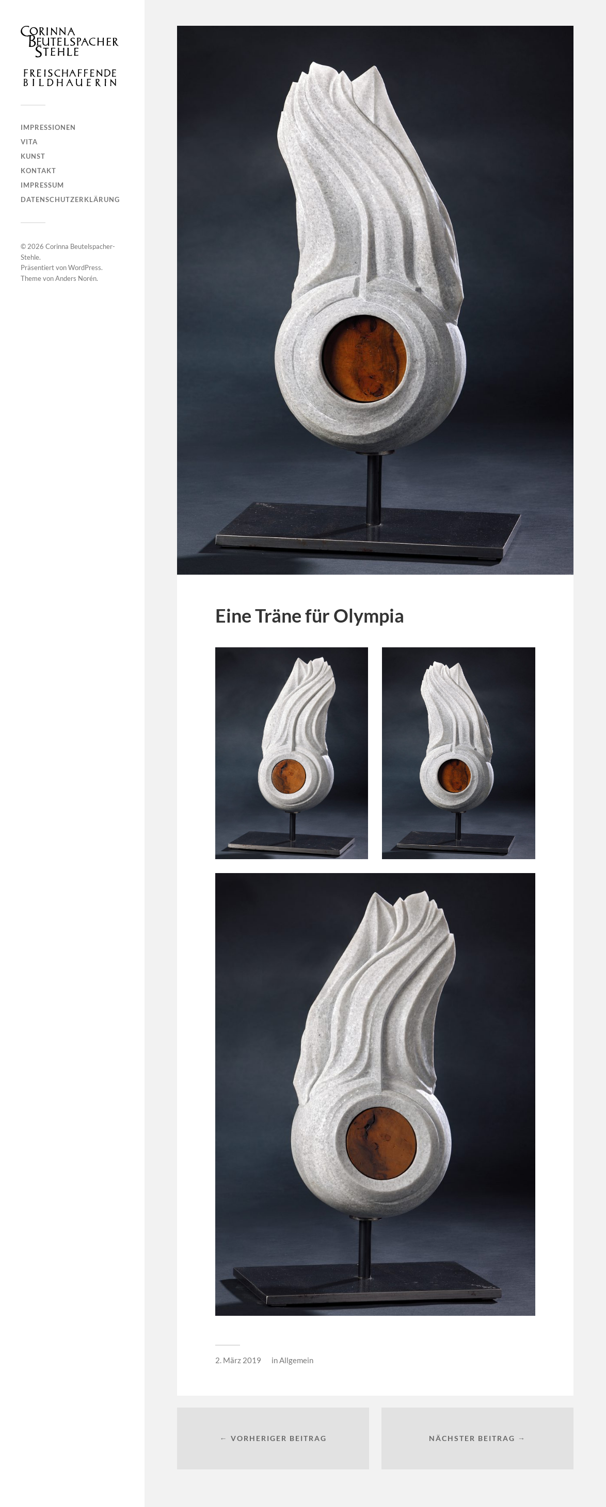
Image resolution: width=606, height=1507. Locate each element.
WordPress (84, 267)
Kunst (33, 156)
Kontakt (38, 170)
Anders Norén (76, 278)
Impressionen (48, 127)
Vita (29, 142)
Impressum (42, 185)
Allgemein (296, 1360)
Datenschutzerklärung (70, 199)
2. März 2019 (238, 1360)
